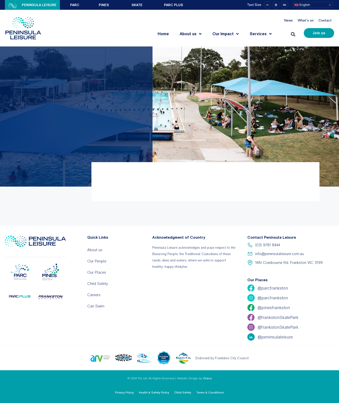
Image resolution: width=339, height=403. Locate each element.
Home (163, 33)
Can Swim (95, 306)
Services (261, 33)
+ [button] (276, 5)
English (302, 5)
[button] (294, 33)
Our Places (96, 272)
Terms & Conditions (210, 392)
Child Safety (97, 283)
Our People (96, 261)
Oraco (207, 378)
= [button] (284, 5)
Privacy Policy (124, 392)
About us (191, 33)
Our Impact (225, 33)
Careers (93, 294)
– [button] (267, 5)
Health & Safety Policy (154, 392)
